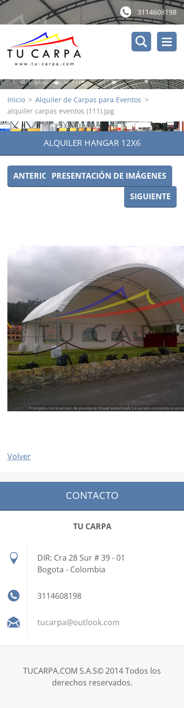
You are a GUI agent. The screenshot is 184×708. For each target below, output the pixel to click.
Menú (167, 41)
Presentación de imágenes (109, 175)
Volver (19, 456)
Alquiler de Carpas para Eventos (88, 99)
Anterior (33, 175)
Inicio (16, 99)
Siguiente (150, 196)
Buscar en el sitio (141, 41)
